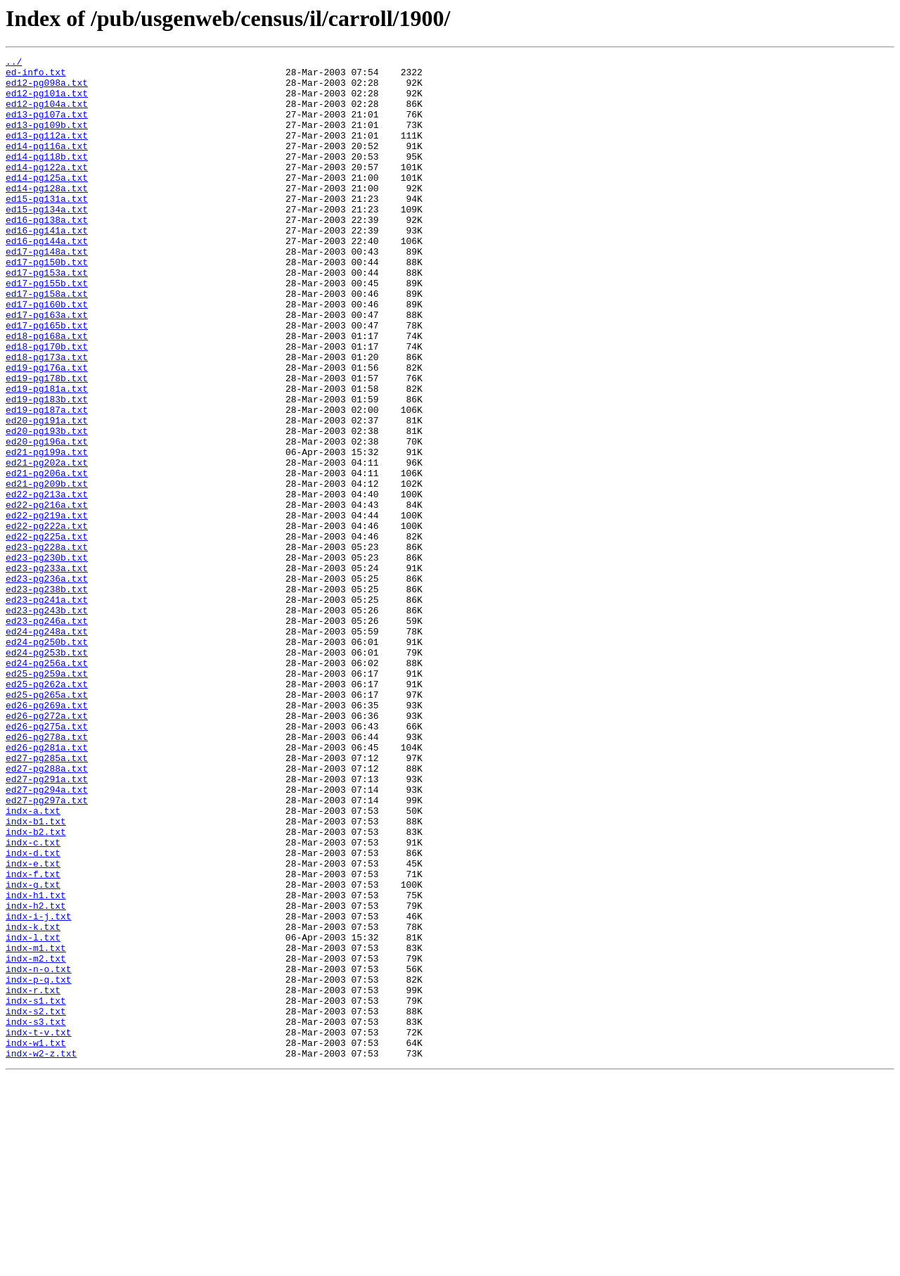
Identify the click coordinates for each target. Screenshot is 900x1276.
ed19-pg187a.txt (47, 481)
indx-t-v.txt (39, 1228)
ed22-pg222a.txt (47, 620)
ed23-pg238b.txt (47, 696)
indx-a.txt (33, 962)
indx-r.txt (33, 1177)
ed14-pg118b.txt (47, 177)
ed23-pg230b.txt (47, 658)
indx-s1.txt (36, 1190)
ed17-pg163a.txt (47, 367)
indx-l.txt (33, 1114)
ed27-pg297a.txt (47, 949)
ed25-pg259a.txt (47, 797)
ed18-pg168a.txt (47, 392)
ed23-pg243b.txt (47, 721)
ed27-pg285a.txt (47, 899)
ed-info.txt (36, 76)
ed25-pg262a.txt (47, 810)
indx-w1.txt (36, 1240)
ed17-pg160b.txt (47, 354)
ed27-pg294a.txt (47, 937)
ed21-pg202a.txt (47, 544)
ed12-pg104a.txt (47, 114)
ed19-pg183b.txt (47, 468)
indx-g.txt (33, 1051)
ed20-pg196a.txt (47, 519)
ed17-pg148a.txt (47, 291)
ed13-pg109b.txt (47, 139)
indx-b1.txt (36, 975)
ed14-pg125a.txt (47, 202)
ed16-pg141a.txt (47, 266)
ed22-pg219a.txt (47, 607)
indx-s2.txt (36, 1203)
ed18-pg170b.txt (47, 405)
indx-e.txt (33, 1025)
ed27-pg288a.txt (47, 911)
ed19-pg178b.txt (47, 443)
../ (14, 63)
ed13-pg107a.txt (47, 126)
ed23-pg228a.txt (47, 645)
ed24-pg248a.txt (47, 747)
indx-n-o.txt (39, 1152)
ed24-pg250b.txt (47, 759)
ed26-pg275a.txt (47, 861)
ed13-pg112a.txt (47, 152)
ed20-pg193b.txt (47, 506)
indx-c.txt (33, 1000)
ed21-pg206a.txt (47, 557)
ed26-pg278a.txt (47, 873)
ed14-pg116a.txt (47, 164)
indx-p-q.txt (39, 1165)
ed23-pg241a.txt (47, 709)
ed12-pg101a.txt (47, 101)
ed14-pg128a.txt (47, 215)
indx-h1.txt (36, 1063)
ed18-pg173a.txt (47, 417)
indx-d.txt (33, 1013)
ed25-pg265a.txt (47, 823)
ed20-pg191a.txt (47, 493)
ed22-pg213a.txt (47, 582)
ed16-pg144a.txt (47, 278)
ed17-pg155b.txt (47, 329)
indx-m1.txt (36, 1127)
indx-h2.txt (36, 1076)
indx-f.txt (33, 1038)
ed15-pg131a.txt (47, 228)
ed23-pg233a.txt (47, 671)
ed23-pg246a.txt (47, 734)
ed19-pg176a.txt (47, 430)
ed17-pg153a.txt (47, 316)
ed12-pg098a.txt (47, 88)
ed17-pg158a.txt (47, 342)
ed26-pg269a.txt (47, 835)
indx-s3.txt (36, 1215)
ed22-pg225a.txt (47, 633)
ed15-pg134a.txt (47, 240)
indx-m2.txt (36, 1139)
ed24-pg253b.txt (47, 772)
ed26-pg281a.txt (47, 886)
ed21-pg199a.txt (47, 531)
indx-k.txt (33, 1101)
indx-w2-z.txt (41, 1253)
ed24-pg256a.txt (47, 785)
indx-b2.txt (36, 987)
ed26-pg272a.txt (47, 848)
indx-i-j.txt (39, 1089)
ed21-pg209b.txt (47, 569)
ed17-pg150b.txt (47, 304)
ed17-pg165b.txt (47, 380)
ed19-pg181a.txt (47, 455)
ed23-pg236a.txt (47, 683)
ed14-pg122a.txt (47, 190)
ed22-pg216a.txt (47, 595)
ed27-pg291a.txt (47, 924)
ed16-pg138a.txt (47, 253)
